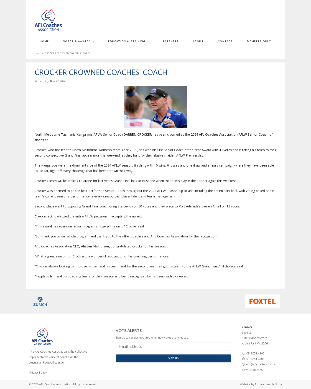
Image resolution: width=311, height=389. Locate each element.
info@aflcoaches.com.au (261, 364)
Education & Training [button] (127, 41)
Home (44, 41)
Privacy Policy (38, 372)
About (198, 41)
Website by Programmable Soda (261, 384)
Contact (225, 41)
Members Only (259, 41)
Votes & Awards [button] (77, 41)
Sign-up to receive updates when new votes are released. (152, 337)
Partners (171, 41)
